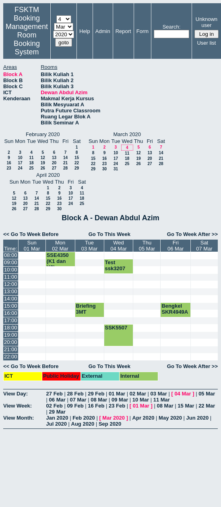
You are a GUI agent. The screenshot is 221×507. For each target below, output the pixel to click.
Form (142, 31)
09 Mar (120, 400)
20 (54, 163)
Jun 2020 (197, 418)
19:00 (10, 335)
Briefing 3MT (86, 309)
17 (20, 163)
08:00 (10, 255)
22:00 (10, 357)
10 (20, 157)
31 (116, 169)
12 (43, 157)
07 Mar (78, 400)
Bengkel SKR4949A (174, 309)
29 (76, 168)
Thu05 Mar (147, 246)
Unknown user (206, 22)
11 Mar (161, 400)
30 (104, 169)
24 (20, 168)
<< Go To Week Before (31, 234)
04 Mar (182, 394)
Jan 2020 (57, 418)
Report (123, 31)
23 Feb (117, 406)
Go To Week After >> (192, 234)
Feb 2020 (83, 418)
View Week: (17, 406)
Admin (102, 31)
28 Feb (75, 394)
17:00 (10, 320)
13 (54, 157)
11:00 (10, 277)
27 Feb (54, 394)
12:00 (10, 284)
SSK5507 (116, 328)
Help (84, 31)
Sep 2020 (110, 424)
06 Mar (57, 400)
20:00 (10, 342)
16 (8, 163)
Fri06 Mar (175, 246)
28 (65, 168)
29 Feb (96, 394)
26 (43, 168)
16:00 (10, 313)
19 (43, 163)
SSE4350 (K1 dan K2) (58, 261)
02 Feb (54, 406)
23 (8, 168)
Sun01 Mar (32, 246)
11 (31, 157)
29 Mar (57, 412)
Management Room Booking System (27, 39)
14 (65, 157)
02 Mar (138, 394)
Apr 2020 (143, 418)
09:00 (10, 262)
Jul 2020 (56, 424)
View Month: (18, 418)
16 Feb (96, 406)
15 (76, 157)
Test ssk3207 (115, 265)
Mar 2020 (113, 418)
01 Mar (117, 394)
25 (31, 168)
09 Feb (75, 406)
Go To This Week (109, 234)
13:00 (10, 291)
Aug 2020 (83, 424)
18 (31, 163)
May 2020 (170, 418)
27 (54, 168)
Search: (172, 27)
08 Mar (99, 400)
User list (206, 43)
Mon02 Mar (60, 246)
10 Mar (140, 400)
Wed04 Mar (118, 246)
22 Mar (206, 406)
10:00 (10, 270)
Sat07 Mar (204, 246)
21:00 (10, 349)
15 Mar (186, 406)
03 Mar (159, 394)
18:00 (10, 328)
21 (65, 163)
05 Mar (206, 394)
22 (76, 163)
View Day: (15, 394)
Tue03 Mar (89, 246)
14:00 (10, 299)
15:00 (10, 306)
